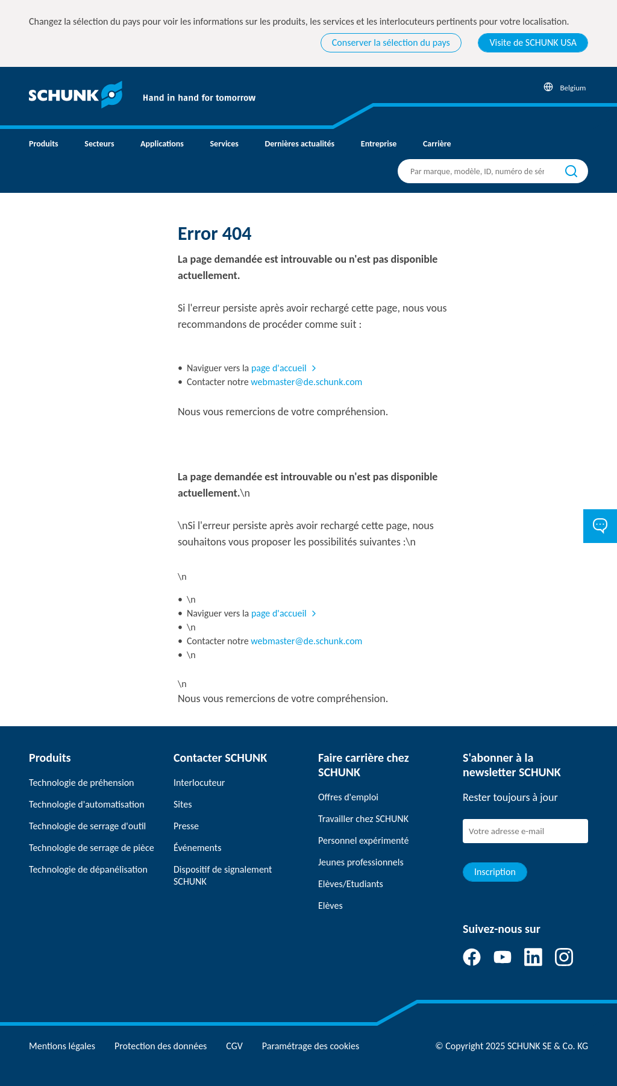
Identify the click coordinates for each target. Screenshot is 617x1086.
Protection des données (160, 1046)
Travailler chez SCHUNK (363, 818)
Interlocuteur (199, 782)
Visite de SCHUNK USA (533, 42)
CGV (234, 1046)
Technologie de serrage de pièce (91, 847)
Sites (183, 804)
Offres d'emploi (348, 797)
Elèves (330, 905)
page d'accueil (279, 368)
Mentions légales (62, 1046)
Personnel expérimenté (363, 840)
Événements (197, 847)
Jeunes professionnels (361, 862)
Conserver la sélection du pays (391, 42)
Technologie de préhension (81, 782)
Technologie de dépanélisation (88, 869)
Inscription (495, 871)
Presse (186, 826)
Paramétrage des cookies (310, 1046)
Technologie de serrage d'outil (87, 826)
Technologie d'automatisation (87, 804)
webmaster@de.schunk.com (306, 382)
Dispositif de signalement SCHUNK (223, 875)
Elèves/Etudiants (350, 884)
